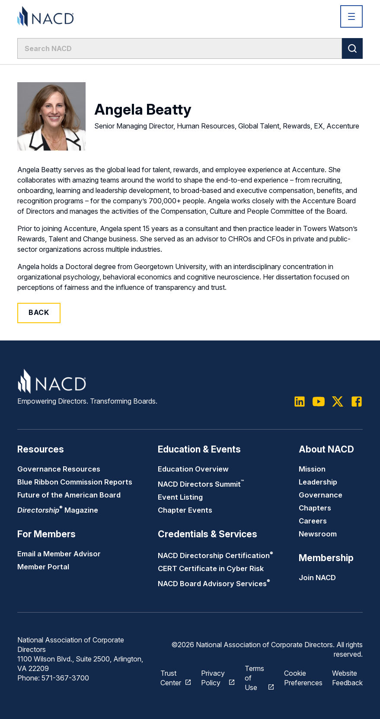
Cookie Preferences (303, 678)
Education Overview (193, 469)
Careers (313, 521)
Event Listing (180, 497)
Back (39, 312)
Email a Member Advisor (59, 553)
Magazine (57, 510)
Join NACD (317, 577)
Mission (312, 469)
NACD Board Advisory (214, 583)
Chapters (315, 508)
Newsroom (318, 534)
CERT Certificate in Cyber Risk (211, 568)
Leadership (318, 482)
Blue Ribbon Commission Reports (74, 482)
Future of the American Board (69, 495)
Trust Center (170, 678)
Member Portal (43, 566)
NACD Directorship (215, 555)
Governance (320, 495)
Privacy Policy (213, 678)
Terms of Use (254, 678)
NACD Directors (201, 484)
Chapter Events (185, 510)
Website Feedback (347, 678)
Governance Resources (58, 469)
